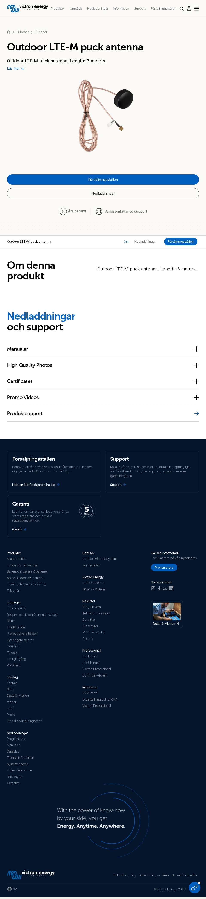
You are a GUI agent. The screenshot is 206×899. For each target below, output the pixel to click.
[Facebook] (159, 590)
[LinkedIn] (171, 590)
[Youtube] (165, 590)
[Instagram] (153, 590)
